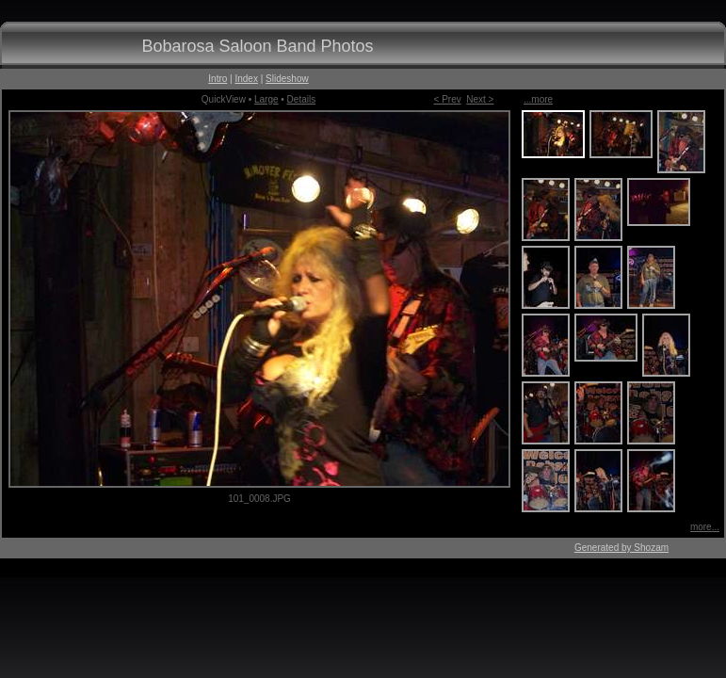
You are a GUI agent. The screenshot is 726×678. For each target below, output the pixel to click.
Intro (217, 78)
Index (245, 78)
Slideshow (287, 78)
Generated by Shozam (621, 547)
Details (301, 99)
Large (266, 99)
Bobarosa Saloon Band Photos (257, 46)
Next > (479, 99)
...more (538, 99)
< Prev (447, 99)
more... (704, 527)
